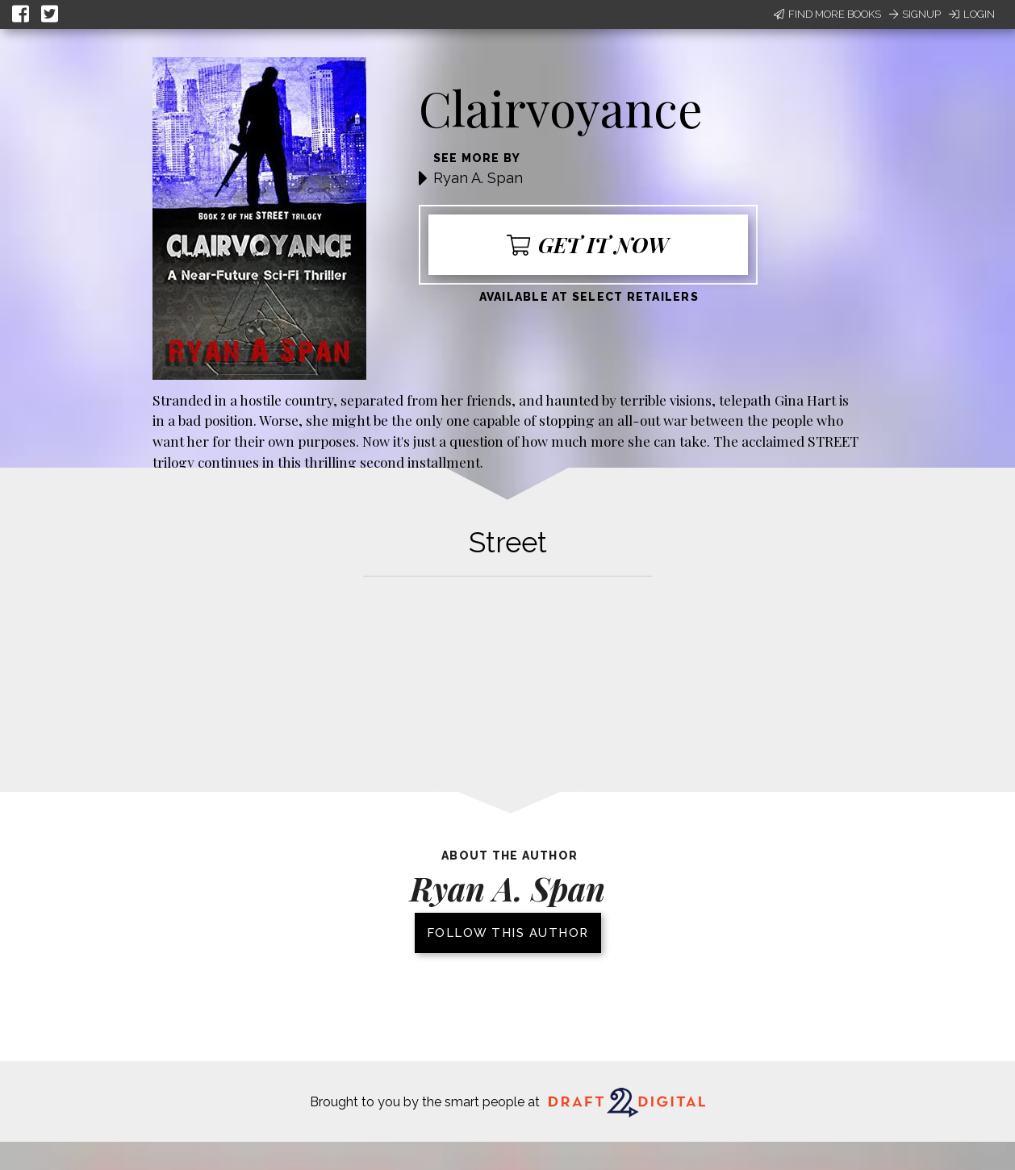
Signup (915, 14)
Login (972, 14)
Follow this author (508, 933)
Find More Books (827, 14)
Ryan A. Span (478, 177)
